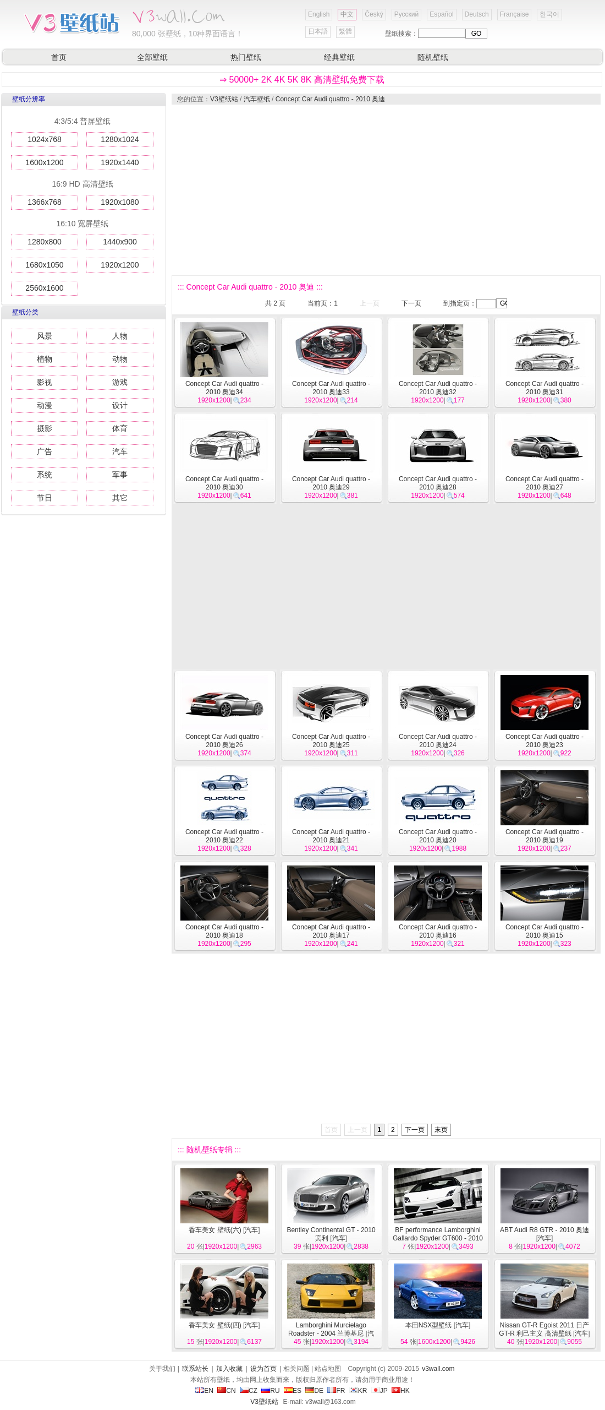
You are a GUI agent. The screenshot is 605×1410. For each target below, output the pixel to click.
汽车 (120, 451)
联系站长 (195, 1369)
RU (270, 1391)
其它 (120, 497)
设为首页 (263, 1369)
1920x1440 (120, 162)
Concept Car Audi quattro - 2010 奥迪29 (331, 483)
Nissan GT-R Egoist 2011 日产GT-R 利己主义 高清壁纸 (544, 1329)
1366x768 (45, 202)
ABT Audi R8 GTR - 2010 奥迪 (544, 1230)
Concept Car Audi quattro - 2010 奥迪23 (544, 741)
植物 (44, 359)
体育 (120, 428)
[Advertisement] (374, 190)
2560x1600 (44, 288)
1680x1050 (44, 264)
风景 (44, 335)
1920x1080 (120, 202)
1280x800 (45, 241)
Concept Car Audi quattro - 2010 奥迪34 (224, 388)
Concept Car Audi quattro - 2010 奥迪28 (438, 483)
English (318, 14)
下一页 (411, 303)
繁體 (345, 31)
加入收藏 (229, 1369)
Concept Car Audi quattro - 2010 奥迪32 (438, 388)
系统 (44, 474)
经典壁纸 (339, 57)
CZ (248, 1391)
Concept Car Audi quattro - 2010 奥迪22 (224, 836)
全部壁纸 (152, 57)
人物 (120, 335)
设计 (120, 405)
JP (379, 1391)
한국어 (549, 14)
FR (336, 1391)
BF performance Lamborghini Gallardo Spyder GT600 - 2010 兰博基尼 (438, 1238)
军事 (120, 474)
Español (441, 14)
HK (401, 1391)
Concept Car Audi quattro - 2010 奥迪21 (331, 836)
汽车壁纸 (257, 99)
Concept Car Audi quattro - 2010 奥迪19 (544, 836)
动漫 (44, 405)
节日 (44, 497)
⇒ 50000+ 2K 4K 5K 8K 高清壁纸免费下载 (301, 79)
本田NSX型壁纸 (428, 1325)
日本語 (318, 31)
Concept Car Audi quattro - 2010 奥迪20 (438, 836)
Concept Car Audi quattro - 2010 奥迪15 (544, 931)
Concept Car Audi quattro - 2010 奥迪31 (544, 388)
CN (226, 1391)
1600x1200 (44, 162)
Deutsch (477, 14)
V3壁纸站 (224, 99)
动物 (120, 359)
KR (358, 1391)
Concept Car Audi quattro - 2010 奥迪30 (224, 483)
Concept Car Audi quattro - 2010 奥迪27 (544, 483)
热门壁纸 (245, 57)
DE (314, 1391)
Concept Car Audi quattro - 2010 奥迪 (330, 99)
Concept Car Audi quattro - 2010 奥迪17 (331, 931)
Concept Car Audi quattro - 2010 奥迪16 (438, 931)
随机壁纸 (432, 57)
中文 (347, 14)
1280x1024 (120, 139)
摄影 (44, 428)
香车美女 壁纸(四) (215, 1325)
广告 (44, 451)
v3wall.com (438, 1369)
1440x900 (120, 241)
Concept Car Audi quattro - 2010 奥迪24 (438, 741)
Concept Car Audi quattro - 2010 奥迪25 (331, 741)
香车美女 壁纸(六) (215, 1230)
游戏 (120, 382)
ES (292, 1391)
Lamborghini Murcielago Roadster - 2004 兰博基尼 (327, 1329)
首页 (59, 57)
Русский (406, 14)
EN (204, 1391)
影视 (44, 382)
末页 (441, 1130)
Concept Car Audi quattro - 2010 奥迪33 (331, 388)
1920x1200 (120, 264)
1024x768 (45, 139)
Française (514, 14)
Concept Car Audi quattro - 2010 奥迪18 (224, 931)
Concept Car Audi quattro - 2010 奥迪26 (224, 741)
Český (374, 14)
